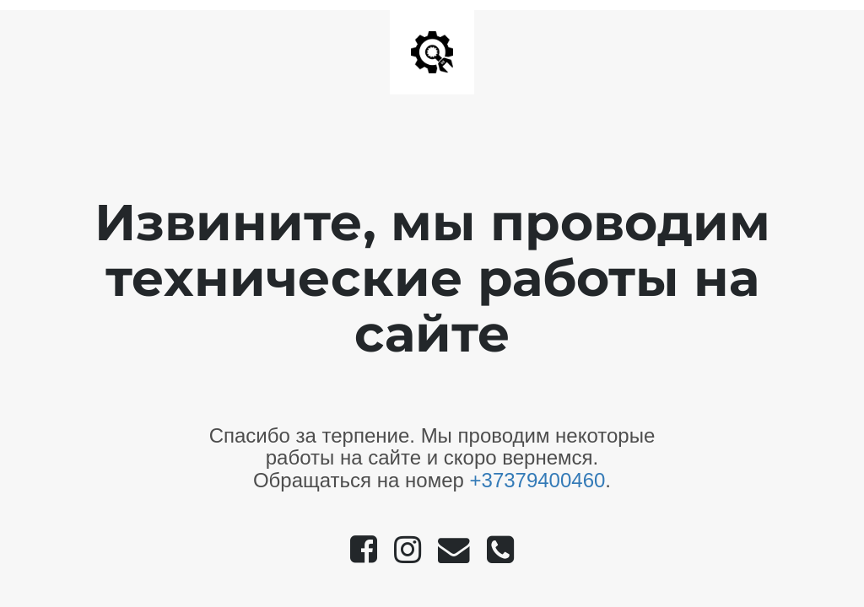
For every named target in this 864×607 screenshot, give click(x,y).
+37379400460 (538, 480)
